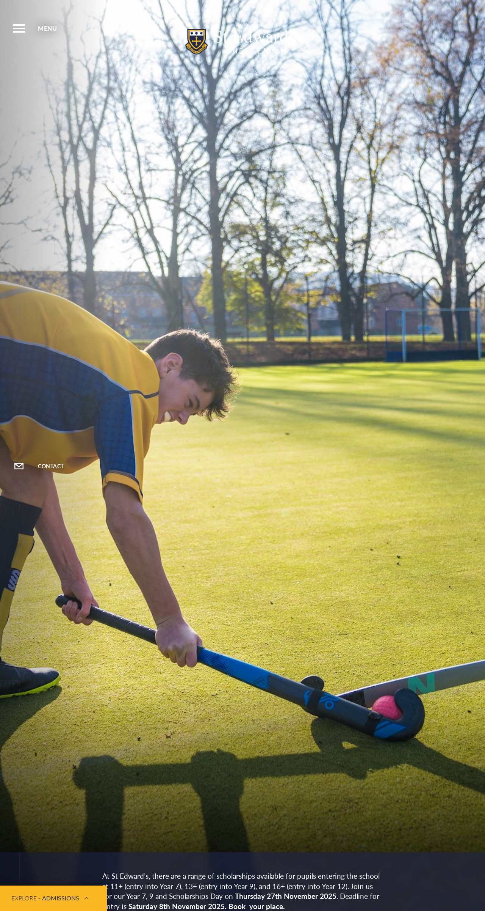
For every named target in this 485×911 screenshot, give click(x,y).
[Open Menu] (19, 28)
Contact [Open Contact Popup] (51, 466)
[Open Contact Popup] (18, 466)
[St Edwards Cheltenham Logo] (242, 42)
